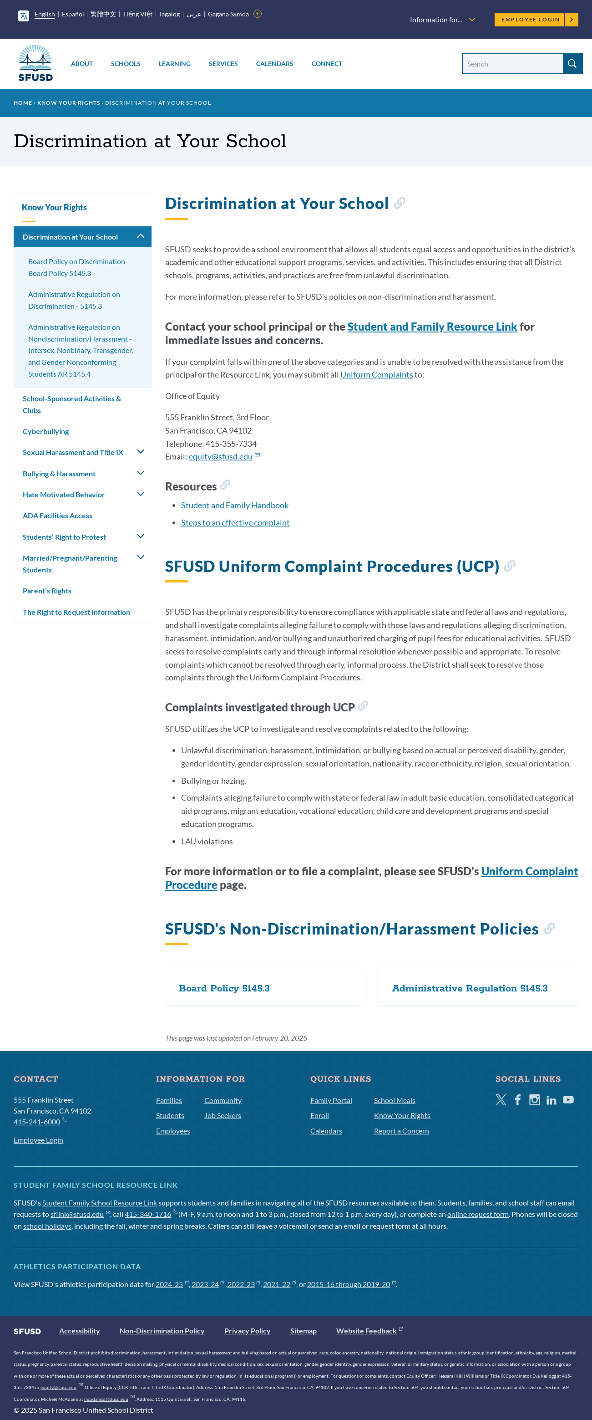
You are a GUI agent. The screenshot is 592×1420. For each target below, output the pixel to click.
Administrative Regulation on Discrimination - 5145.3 (74, 300)
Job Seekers (222, 1115)
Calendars (274, 63)
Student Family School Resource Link (99, 1202)
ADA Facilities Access (57, 515)
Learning (175, 63)
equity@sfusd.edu (224, 456)
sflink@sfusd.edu (80, 1214)
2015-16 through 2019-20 (351, 1284)
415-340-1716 (151, 1214)
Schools (126, 63)
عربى (194, 14)
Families (169, 1100)
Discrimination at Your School (70, 236)
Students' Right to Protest (64, 536)
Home (23, 102)
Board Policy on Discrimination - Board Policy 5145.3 (78, 267)
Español (73, 14)
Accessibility (79, 1330)
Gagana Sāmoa (228, 14)
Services (223, 63)
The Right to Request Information (76, 612)
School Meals (394, 1100)
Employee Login (537, 19)
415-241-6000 (40, 1121)
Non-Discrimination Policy (162, 1330)
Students (170, 1115)
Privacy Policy (247, 1330)
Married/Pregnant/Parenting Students (70, 563)
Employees (173, 1130)
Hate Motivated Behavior (64, 494)
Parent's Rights (47, 590)
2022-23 (244, 1284)
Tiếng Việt (137, 14)
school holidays (47, 1225)
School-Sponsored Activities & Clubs (72, 404)
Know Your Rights (68, 102)
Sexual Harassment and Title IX (73, 452)
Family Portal (331, 1100)
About (82, 63)
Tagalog (169, 14)
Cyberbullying (46, 431)
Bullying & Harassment (59, 473)
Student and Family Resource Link (432, 326)
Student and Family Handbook (234, 505)
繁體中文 (103, 14)
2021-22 (279, 1284)
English (45, 14)
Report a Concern (401, 1130)
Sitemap (303, 1330)
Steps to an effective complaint (235, 522)
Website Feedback (369, 1330)
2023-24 (208, 1284)
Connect (327, 63)
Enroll (319, 1115)
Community (223, 1100)
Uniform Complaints (376, 374)
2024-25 (172, 1284)
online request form (478, 1214)
